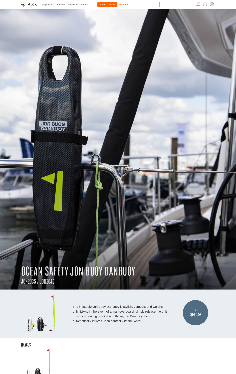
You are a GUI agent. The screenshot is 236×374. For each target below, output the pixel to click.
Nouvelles (73, 4)
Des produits (47, 4)
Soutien (84, 4)
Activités (60, 4)
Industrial (123, 4)
